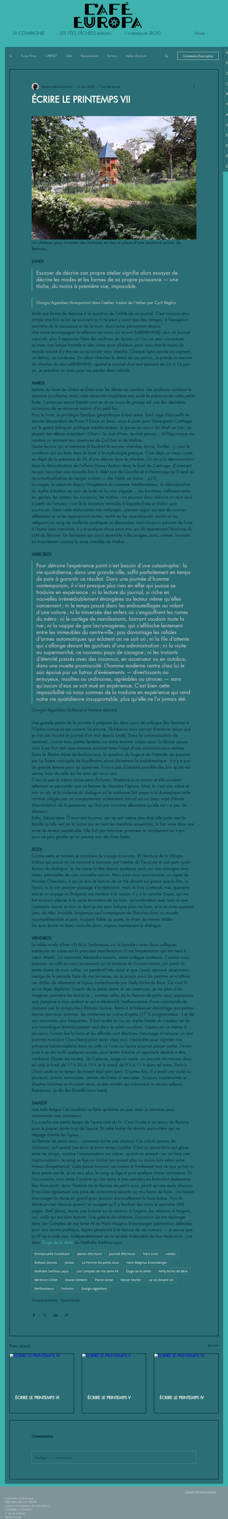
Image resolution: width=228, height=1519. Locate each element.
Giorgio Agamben (94, 1288)
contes (170, 1254)
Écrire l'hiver (29, 56)
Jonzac (69, 1262)
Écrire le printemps (45, 1300)
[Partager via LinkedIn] (55, 1315)
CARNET (51, 56)
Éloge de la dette (138, 1271)
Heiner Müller (130, 1280)
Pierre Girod (104, 1280)
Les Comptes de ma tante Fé (97, 1271)
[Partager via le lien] (66, 1315)
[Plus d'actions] (193, 86)
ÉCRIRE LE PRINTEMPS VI (37, 1397)
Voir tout (213, 1345)
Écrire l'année (70, 1300)
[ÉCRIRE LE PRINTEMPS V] (114, 1372)
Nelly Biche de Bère (173, 1271)
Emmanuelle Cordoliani (52, 1254)
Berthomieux (44, 1288)
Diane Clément (76, 1280)
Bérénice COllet (46, 1280)
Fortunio (67, 1288)
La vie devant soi (161, 1280)
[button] (166, 56)
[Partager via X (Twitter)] (45, 1315)
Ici (10, 56)
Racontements (89, 56)
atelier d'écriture (89, 1254)
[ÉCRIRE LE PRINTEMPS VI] (42, 1372)
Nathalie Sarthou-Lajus (52, 1271)
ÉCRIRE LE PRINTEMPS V (109, 1397)
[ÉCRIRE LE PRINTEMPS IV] (186, 1372)
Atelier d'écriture (136, 56)
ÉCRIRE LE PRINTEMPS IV (182, 1397)
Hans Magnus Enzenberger (146, 1262)
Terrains (112, 56)
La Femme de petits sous (100, 1262)
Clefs (69, 56)
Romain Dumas (46, 1262)
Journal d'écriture (122, 1254)
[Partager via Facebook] (34, 1315)
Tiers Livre (150, 1254)
